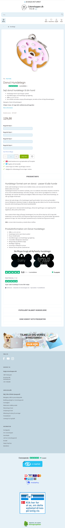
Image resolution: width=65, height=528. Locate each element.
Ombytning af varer (8, 410)
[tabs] (61, 21)
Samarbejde (6, 435)
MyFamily (8, 78)
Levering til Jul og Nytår (9, 418)
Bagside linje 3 (7, 139)
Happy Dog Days (7, 443)
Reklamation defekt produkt (10, 405)
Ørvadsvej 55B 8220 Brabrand (6, 378)
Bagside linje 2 (7, 132)
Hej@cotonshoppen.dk (10, 371)
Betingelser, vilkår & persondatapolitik (12, 397)
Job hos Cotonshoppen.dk (10, 438)
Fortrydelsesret (6, 416)
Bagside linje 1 (7, 125)
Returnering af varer (8, 408)
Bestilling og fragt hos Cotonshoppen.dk (13, 400)
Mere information (8, 108)
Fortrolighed (6, 402)
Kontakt (5, 440)
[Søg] (62, 14)
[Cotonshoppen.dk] (32, 7)
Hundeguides (6, 430)
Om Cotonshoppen (8, 433)
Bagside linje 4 (7, 145)
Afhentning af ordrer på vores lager (11, 413)
